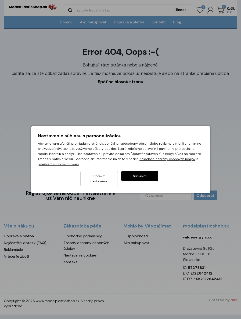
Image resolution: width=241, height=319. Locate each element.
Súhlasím (140, 178)
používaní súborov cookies (58, 167)
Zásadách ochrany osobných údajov (167, 161)
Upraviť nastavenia (99, 178)
